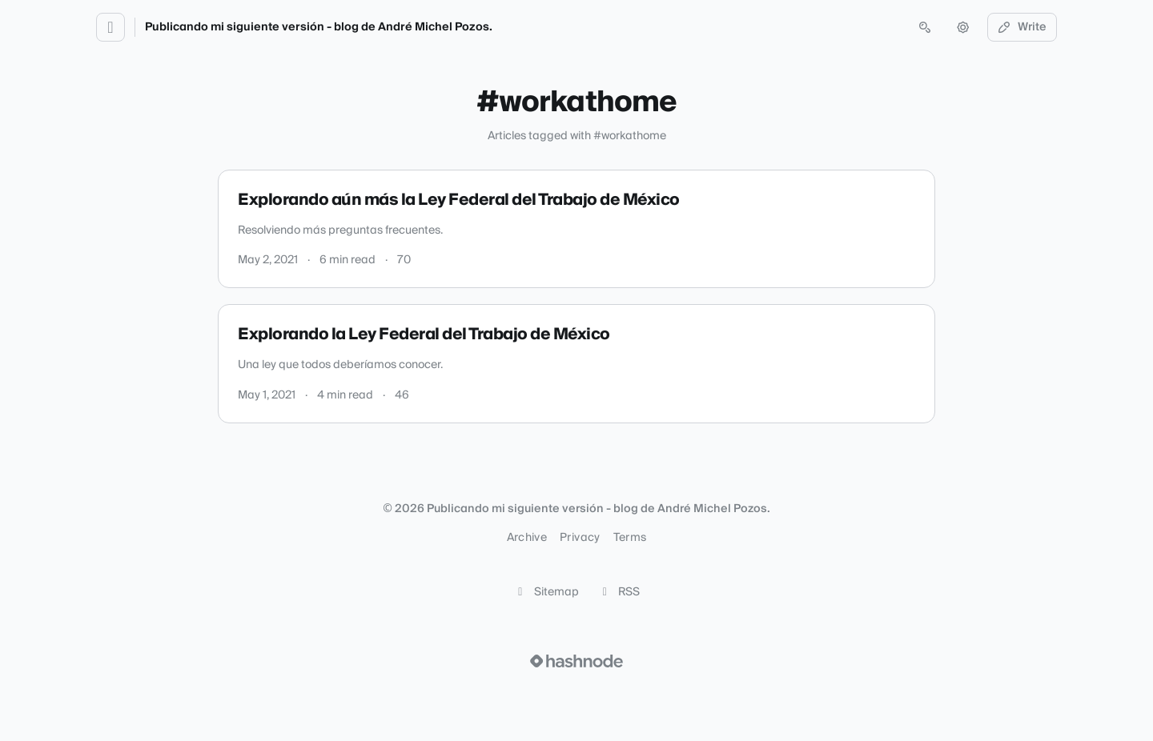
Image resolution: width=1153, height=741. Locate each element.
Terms (630, 537)
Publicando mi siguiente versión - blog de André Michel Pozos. (318, 27)
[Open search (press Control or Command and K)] (924, 27)
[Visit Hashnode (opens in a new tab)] (576, 661)
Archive (527, 537)
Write (1022, 27)
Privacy (580, 537)
